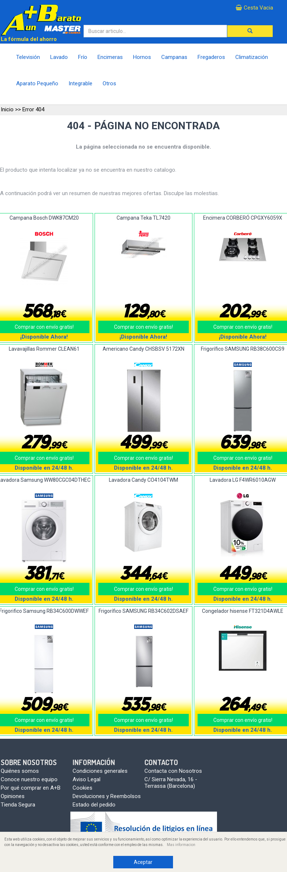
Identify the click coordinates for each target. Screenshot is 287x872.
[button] (250, 31)
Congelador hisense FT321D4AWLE (242, 611)
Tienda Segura (18, 804)
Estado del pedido (94, 804)
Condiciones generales (100, 771)
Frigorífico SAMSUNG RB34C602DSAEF (143, 611)
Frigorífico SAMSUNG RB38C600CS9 (242, 349)
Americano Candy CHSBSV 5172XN (143, 349)
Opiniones (13, 796)
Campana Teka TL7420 (143, 218)
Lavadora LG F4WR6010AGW (243, 480)
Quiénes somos (20, 771)
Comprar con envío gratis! (143, 327)
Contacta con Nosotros (173, 771)
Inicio (7, 109)
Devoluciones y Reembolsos (107, 796)
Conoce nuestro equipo (29, 779)
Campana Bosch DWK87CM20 (44, 218)
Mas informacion (181, 845)
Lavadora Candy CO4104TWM (143, 480)
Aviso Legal (86, 779)
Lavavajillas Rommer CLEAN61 (44, 349)
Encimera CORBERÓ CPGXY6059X (242, 218)
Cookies (82, 788)
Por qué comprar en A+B (30, 788)
